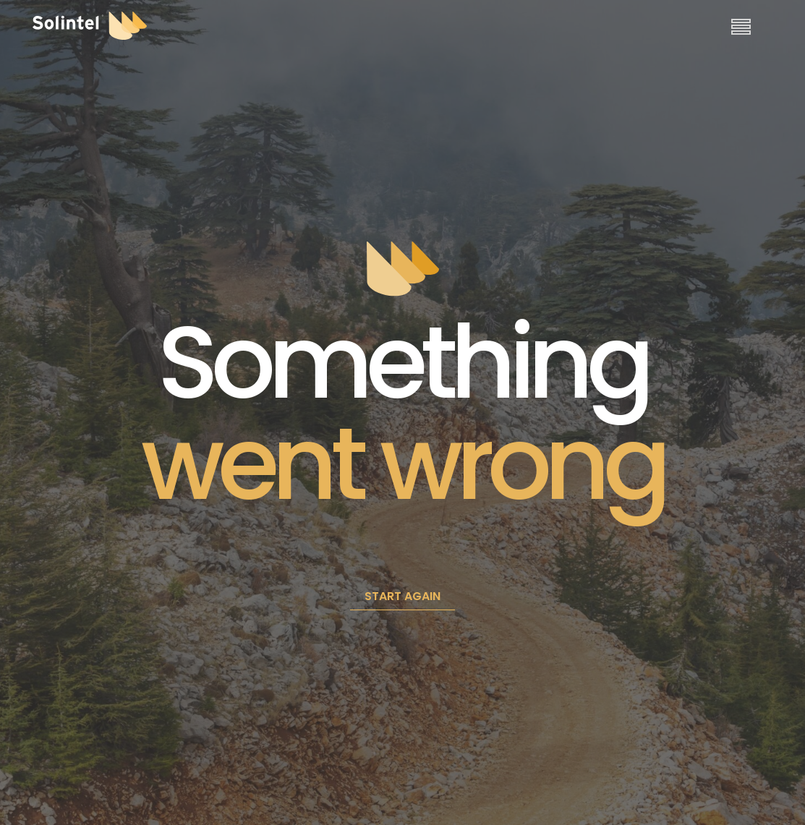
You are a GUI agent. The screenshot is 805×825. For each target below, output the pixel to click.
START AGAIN (402, 596)
